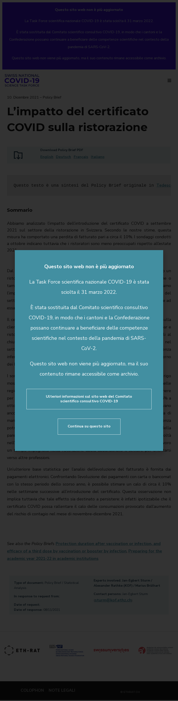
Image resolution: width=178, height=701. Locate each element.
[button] (156, 257)
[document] (89, 350)
